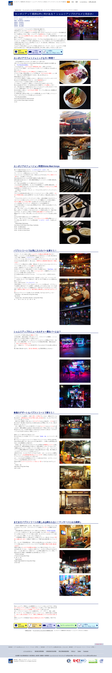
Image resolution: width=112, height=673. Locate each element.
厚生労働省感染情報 (64, 651)
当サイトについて (78, 655)
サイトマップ (62, 655)
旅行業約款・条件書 (34, 655)
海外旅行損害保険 (39, 651)
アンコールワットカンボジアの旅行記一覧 (32, 10)
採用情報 (47, 655)
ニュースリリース (54, 655)
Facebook (85, 651)
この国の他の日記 (35, 51)
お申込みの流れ (69, 655)
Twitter (79, 651)
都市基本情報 (21, 51)
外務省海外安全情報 (51, 651)
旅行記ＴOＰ (18, 10)
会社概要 (17, 655)
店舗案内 (42, 655)
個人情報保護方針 (24, 655)
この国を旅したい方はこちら (53, 51)
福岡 (77, 1)
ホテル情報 (34, 625)
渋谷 (73, 1)
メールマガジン (83, 1)
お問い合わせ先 (92, 1)
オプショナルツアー (67, 625)
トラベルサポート (27, 651)
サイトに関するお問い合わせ (90, 655)
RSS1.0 (73, 651)
